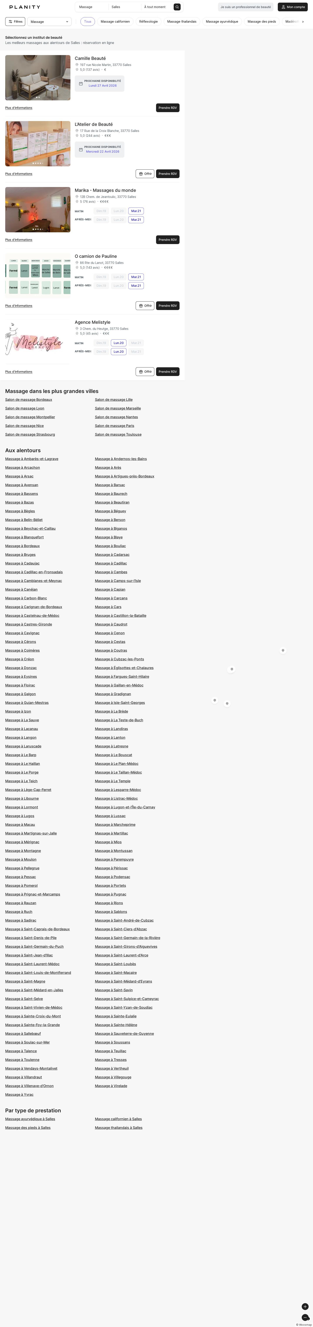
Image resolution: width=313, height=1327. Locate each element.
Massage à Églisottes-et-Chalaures (124, 668)
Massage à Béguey (110, 511)
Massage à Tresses (111, 1059)
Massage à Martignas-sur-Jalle (31, 833)
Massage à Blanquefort (24, 537)
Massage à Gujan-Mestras (27, 702)
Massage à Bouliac (110, 546)
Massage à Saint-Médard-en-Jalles (34, 990)
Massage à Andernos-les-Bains (121, 459)
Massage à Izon (18, 711)
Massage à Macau (20, 824)
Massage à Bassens (21, 493)
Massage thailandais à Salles (119, 1127)
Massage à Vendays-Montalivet (31, 1068)
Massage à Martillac (111, 833)
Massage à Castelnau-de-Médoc (32, 615)
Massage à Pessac (20, 877)
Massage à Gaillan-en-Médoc (119, 685)
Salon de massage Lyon (24, 408)
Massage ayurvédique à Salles (30, 1119)
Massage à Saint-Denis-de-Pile (31, 938)
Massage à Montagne (23, 850)
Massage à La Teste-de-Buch (119, 720)
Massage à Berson (110, 520)
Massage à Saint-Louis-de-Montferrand (38, 972)
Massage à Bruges (20, 554)
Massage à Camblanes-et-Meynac (33, 580)
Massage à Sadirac (20, 920)
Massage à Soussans (112, 1042)
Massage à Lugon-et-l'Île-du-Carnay (125, 807)
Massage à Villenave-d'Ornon (29, 1086)
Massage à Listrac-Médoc (116, 798)
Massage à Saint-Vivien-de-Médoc (33, 1007)
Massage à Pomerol (21, 885)
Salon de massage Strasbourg (30, 434)
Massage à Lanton (110, 737)
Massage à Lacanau (21, 729)
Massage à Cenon (110, 633)
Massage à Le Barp (20, 755)
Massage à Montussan (114, 850)
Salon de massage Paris (114, 425)
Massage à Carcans (111, 598)
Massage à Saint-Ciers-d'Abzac (121, 929)
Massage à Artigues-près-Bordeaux (124, 476)
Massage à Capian (110, 589)
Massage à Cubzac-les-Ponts (119, 659)
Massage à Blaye (109, 537)
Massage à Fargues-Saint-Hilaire (122, 676)
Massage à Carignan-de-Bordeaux (33, 607)
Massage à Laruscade (23, 746)
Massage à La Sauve (22, 720)
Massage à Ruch (18, 911)
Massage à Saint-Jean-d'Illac (29, 955)
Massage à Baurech (111, 493)
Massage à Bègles (20, 511)
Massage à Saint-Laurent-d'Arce (121, 955)
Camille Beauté (90, 58)
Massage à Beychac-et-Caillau (30, 528)
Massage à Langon (21, 737)
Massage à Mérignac (22, 842)
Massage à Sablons (111, 911)
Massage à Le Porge (21, 772)
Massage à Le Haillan (22, 763)
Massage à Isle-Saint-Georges (120, 702)
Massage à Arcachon (22, 467)
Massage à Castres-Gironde (28, 624)
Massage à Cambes (111, 572)
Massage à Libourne (22, 798)
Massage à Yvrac (19, 1094)
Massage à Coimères (22, 650)
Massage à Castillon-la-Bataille (120, 615)
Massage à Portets (110, 885)
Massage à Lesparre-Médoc (118, 789)
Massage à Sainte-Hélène (116, 1025)
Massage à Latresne (111, 746)
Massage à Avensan (21, 485)
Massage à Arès (108, 467)
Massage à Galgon (20, 694)
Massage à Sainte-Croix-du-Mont (33, 1016)
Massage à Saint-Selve (24, 999)
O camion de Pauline (96, 256)
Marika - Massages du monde (105, 190)
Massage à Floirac (20, 685)
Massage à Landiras (111, 729)
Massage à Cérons (20, 641)
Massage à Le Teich (21, 781)
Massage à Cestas (110, 641)
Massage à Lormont (21, 807)
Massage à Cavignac (22, 633)
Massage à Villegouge (113, 1077)
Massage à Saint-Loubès (115, 964)
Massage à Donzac (21, 668)
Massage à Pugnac (110, 894)
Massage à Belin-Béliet (24, 520)
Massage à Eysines (21, 676)
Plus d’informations (18, 108)
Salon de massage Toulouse (118, 434)
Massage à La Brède (111, 711)
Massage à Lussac (110, 816)
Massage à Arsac (19, 476)
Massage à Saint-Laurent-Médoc (32, 964)
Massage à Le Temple (112, 781)
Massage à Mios (108, 842)
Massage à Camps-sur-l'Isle (118, 580)
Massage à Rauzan (20, 903)
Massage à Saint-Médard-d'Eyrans (123, 981)
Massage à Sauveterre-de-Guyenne (124, 1033)
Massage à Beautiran (112, 502)
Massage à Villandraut (23, 1077)
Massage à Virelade (111, 1086)
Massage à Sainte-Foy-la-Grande (32, 1025)
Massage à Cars (108, 607)
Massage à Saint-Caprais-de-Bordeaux (37, 929)
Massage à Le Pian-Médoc (116, 763)
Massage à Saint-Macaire (116, 972)
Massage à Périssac (111, 868)
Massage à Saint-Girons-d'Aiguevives (126, 946)
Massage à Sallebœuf (23, 1033)
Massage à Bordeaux (22, 546)
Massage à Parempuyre (114, 859)
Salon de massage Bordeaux (28, 399)
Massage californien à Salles (118, 1119)
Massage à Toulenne (22, 1059)
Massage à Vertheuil (112, 1068)
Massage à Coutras (111, 650)
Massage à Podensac (112, 877)
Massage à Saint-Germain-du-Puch (34, 946)
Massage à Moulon (21, 859)
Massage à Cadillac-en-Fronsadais (34, 572)
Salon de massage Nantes (116, 417)
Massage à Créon (19, 659)
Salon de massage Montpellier (30, 417)
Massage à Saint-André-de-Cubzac (124, 920)
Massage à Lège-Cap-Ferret (28, 789)
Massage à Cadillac (111, 563)
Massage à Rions (109, 903)
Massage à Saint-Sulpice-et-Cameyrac (127, 999)
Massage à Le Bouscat (113, 755)
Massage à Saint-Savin (114, 990)
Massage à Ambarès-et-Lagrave (31, 459)
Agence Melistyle (92, 322)
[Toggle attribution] (308, 1323)
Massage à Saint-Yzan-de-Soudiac (124, 1007)
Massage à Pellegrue (22, 868)
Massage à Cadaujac (22, 563)
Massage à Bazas (19, 502)
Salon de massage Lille (114, 399)
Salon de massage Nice (24, 425)
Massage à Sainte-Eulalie (116, 1016)
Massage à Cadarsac (112, 554)
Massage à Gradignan (113, 694)
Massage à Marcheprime (115, 824)
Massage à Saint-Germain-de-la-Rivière (127, 938)
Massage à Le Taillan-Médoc (118, 772)
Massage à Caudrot (111, 624)
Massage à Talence (21, 1051)
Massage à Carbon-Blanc (26, 598)
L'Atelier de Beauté (94, 124)
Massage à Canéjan (21, 589)
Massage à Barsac (110, 485)
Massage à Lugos (19, 816)
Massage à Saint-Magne (25, 981)
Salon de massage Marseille (118, 408)
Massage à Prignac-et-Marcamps (32, 894)
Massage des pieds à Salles (28, 1127)
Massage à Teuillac (110, 1051)
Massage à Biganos (111, 528)
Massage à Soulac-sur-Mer (27, 1042)
